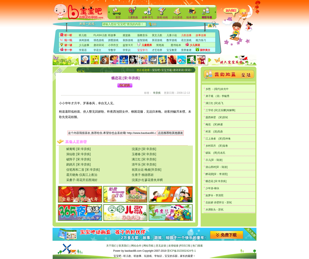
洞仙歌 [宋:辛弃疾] (78, 154)
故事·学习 (147, 17)
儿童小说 (172, 35)
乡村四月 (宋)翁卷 (217, 145)
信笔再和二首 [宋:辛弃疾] (83, 169)
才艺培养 (157, 50)
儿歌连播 (186, 35)
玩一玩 (68, 40)
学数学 (112, 50)
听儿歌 (83, 35)
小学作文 (113, 45)
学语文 (97, 50)
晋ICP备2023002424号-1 (181, 250)
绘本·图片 (191, 17)
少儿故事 (84, 45)
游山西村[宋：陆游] (217, 167)
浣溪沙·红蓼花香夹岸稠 (147, 180)
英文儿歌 (157, 35)
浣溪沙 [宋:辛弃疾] (144, 149)
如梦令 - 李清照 (214, 195)
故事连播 (201, 35)
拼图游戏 (113, 40)
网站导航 (148, 245)
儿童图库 (147, 45)
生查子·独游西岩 (143, 174)
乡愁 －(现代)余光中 (217, 88)
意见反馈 (161, 245)
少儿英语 (177, 17)
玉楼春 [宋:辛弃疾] (144, 154)
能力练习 (201, 40)
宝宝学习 (142, 50)
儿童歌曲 (133, 17)
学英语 (83, 50)
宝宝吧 (156, 70)
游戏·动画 (162, 17)
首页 (118, 17)
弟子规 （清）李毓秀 (217, 96)
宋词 (187, 70)
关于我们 (111, 245)
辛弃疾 (157, 92)
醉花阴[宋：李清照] (217, 174)
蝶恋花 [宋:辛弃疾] (216, 181)
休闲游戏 (84, 40)
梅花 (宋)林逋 (214, 124)
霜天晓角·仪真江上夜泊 (81, 174)
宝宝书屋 (166, 70)
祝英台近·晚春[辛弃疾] (146, 169)
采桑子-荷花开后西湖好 (81, 180)
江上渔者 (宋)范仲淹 (218, 138)
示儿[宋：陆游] (214, 159)
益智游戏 (142, 40)
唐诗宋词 (99, 45)
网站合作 (136, 245)
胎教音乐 (142, 35)
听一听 (68, 35)
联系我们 (124, 245)
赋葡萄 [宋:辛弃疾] (78, 149)
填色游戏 (99, 40)
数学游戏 (172, 40)
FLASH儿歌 (100, 35)
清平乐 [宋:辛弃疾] (144, 164)
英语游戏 (157, 40)
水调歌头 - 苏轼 (214, 209)
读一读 (68, 45)
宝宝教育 (172, 50)
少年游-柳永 (212, 188)
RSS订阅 (185, 245)
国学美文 (205, 50)
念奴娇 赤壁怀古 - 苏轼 (219, 202)
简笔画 (160, 45)
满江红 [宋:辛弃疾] (144, 159)
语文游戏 (186, 40)
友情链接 (173, 245)
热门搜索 (197, 245)
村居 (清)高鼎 (214, 131)
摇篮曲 (126, 35)
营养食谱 (186, 50)
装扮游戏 (128, 40)
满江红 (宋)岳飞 (214, 103)
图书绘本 (176, 45)
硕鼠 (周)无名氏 (215, 152)
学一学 (68, 50)
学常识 (126, 50)
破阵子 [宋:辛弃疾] (78, 159)
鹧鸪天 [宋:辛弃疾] (78, 164)
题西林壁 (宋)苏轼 (217, 117)
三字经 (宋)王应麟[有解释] (220, 110)
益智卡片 (128, 45)
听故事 (112, 35)
